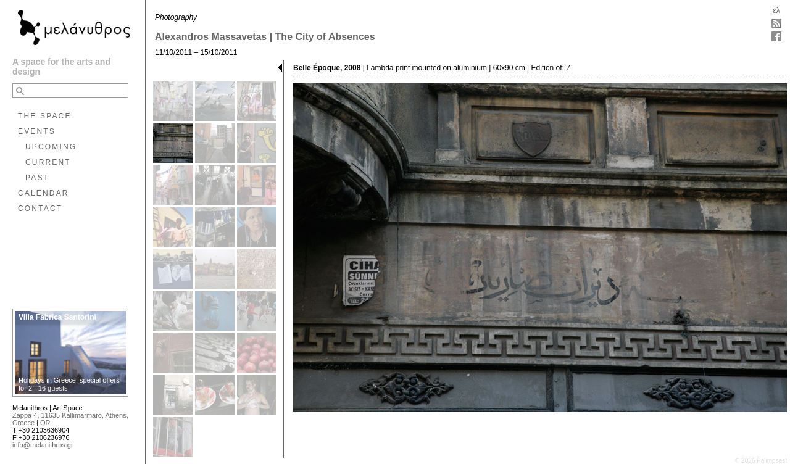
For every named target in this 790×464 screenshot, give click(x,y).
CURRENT (48, 162)
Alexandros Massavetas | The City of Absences (265, 36)
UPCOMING (51, 147)
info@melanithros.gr (42, 445)
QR (45, 422)
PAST (37, 177)
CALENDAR (43, 193)
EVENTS (37, 131)
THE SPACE (45, 116)
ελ (776, 10)
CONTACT (40, 208)
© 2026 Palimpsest (761, 460)
